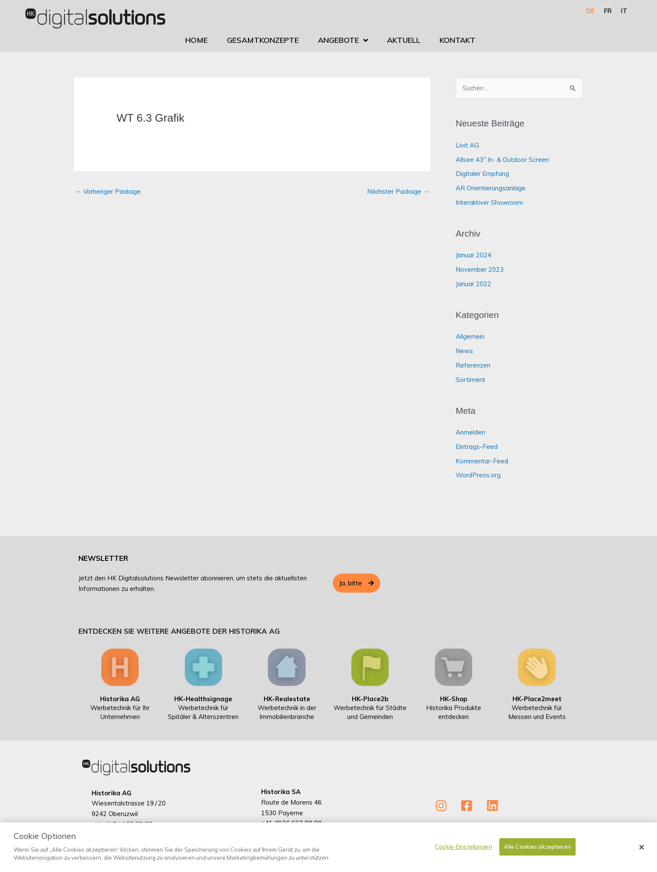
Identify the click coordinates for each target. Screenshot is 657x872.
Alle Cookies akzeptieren (537, 850)
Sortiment (470, 380)
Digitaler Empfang (482, 174)
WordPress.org (478, 475)
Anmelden (470, 432)
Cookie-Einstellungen (463, 850)
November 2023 (480, 269)
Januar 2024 (473, 255)
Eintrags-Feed (477, 447)
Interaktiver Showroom (489, 202)
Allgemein (470, 336)
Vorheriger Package (108, 191)
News (464, 351)
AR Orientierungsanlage (491, 188)
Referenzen (473, 365)
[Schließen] (641, 851)
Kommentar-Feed (482, 461)
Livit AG (467, 145)
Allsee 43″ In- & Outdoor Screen (502, 160)
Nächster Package (398, 191)
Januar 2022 (473, 284)
